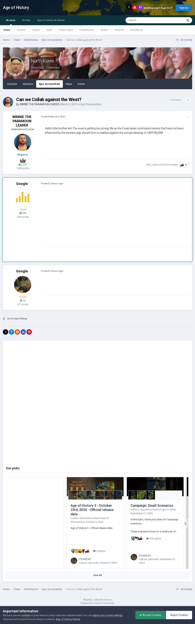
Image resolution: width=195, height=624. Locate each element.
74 (22, 300)
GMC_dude (152, 164)
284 (22, 213)
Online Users (66, 29)
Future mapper (170, 164)
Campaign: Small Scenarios (152, 505)
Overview (12, 84)
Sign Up (183, 7)
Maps (69, 84)
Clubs (6, 29)
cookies (25, 615)
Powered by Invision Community (97, 603)
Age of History (16, 7)
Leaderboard (87, 29)
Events (36, 29)
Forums (21, 29)
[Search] (145, 20)
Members (28, 84)
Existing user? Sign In (158, 7)
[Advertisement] (89, 220)
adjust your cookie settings (107, 615)
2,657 (22, 164)
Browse (10, 22)
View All (97, 575)
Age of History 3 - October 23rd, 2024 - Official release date (92, 509)
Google (22, 184)
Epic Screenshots (49, 84)
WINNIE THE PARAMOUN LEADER (39, 104)
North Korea (42, 61)
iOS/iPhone (136, 29)
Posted (53, 116)
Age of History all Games (51, 20)
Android (119, 29)
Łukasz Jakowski (80, 518)
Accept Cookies (150, 615)
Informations (78, 521)
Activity (26, 20)
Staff (49, 29)
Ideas (173, 509)
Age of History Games (68, 619)
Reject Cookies (179, 615)
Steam (104, 29)
